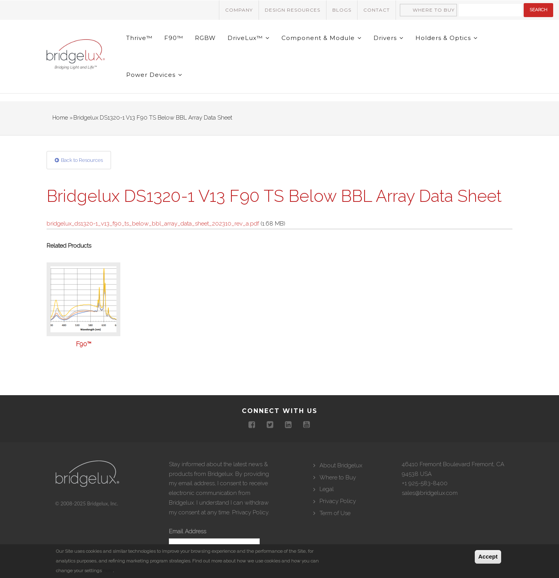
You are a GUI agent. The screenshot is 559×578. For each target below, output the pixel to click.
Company (239, 10)
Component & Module (321, 38)
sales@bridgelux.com (430, 492)
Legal (326, 489)
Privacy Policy (250, 512)
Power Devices (154, 74)
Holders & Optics (446, 38)
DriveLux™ (248, 38)
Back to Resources (82, 160)
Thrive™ (139, 38)
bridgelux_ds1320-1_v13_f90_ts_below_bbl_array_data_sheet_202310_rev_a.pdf (153, 223)
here (108, 570)
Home (60, 117)
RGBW (205, 38)
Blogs (341, 10)
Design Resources (292, 10)
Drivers (388, 38)
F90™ (173, 38)
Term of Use (335, 513)
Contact (376, 10)
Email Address (187, 531)
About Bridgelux (340, 465)
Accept (488, 556)
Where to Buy (434, 10)
